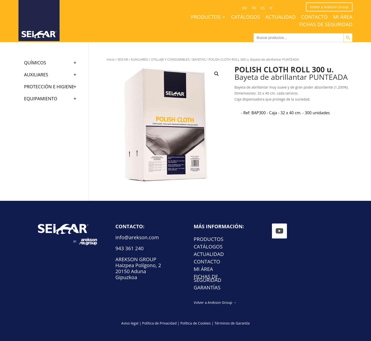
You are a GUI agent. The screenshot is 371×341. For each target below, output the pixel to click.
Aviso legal (129, 323)
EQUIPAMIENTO (52, 99)
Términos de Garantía (232, 323)
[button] (216, 73)
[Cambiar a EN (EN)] (244, 8)
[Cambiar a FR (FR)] (253, 8)
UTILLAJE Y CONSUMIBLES (170, 59)
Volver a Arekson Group (329, 6)
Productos (206, 17)
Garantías (207, 288)
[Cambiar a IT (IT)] (271, 8)
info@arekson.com (137, 237)
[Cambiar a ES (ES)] (262, 8)
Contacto (314, 17)
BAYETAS (199, 59)
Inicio (111, 59)
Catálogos (245, 17)
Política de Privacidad (159, 323)
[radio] (285, 112)
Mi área (343, 17)
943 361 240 (129, 248)
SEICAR (123, 59)
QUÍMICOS (52, 63)
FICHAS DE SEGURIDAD (326, 25)
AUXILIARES (139, 59)
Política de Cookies (195, 323)
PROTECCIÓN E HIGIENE (52, 87)
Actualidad (280, 17)
